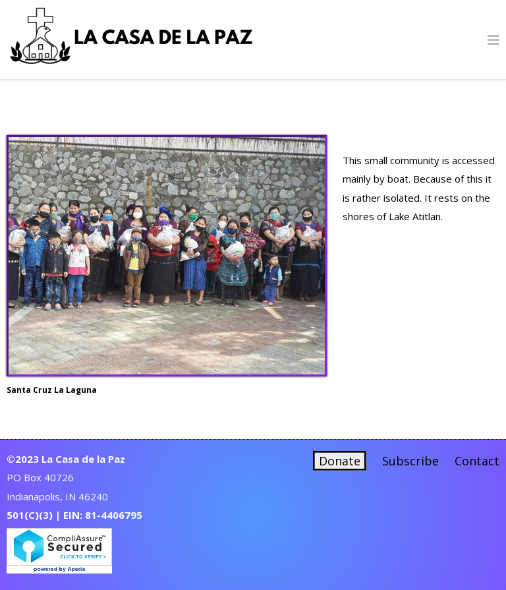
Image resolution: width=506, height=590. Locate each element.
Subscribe (410, 461)
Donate (339, 461)
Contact (477, 461)
